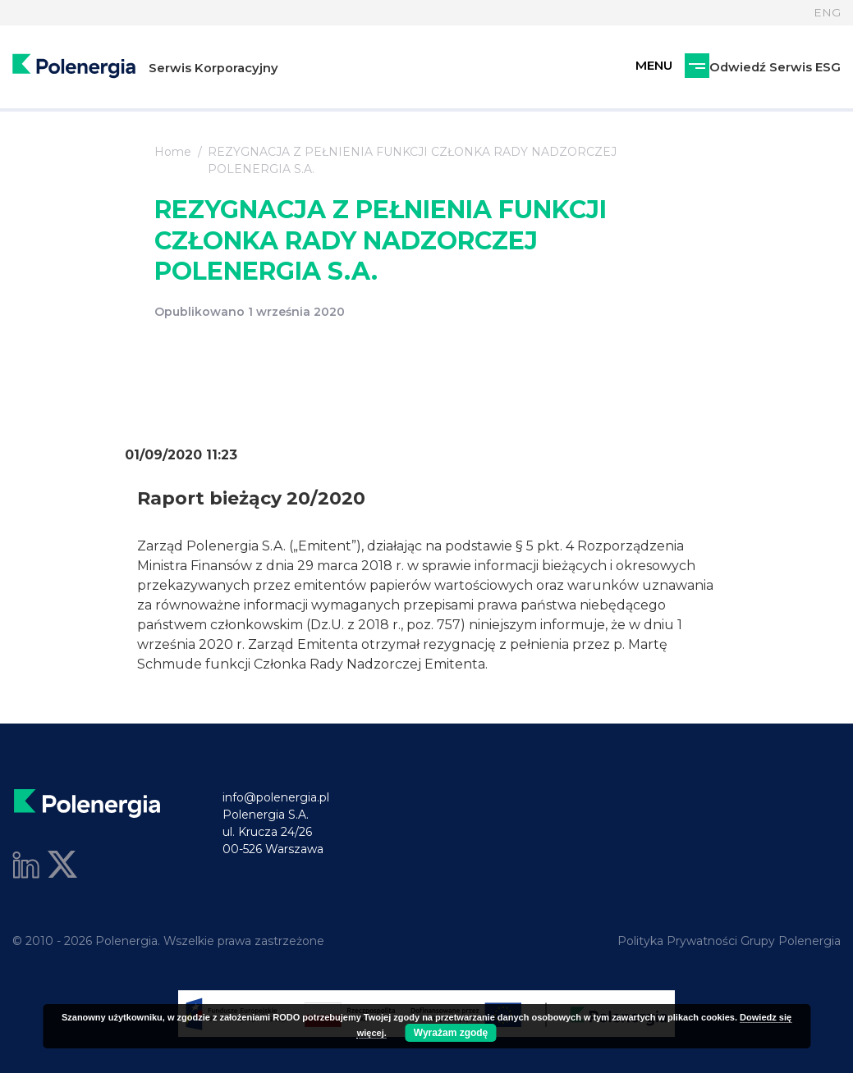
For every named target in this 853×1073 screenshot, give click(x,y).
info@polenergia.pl (275, 797)
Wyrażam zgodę (451, 1033)
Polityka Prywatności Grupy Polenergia (729, 941)
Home (172, 151)
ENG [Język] (827, 12)
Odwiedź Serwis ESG (687, 67)
